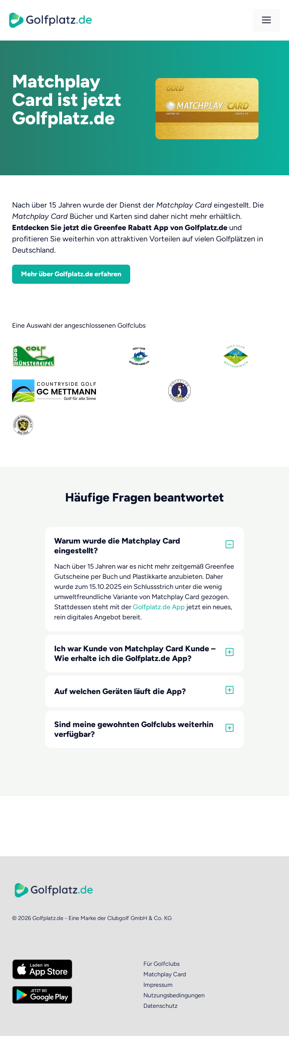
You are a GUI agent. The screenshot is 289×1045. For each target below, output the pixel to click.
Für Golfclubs (161, 963)
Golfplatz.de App (159, 607)
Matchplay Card (164, 974)
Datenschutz (160, 1005)
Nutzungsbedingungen (174, 995)
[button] (144, 546)
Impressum (158, 984)
